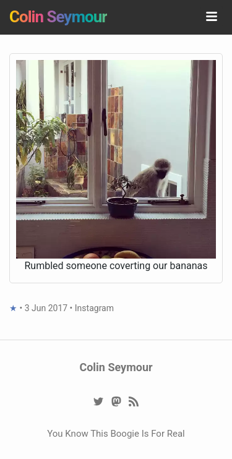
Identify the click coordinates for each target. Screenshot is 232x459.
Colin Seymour (58, 16)
